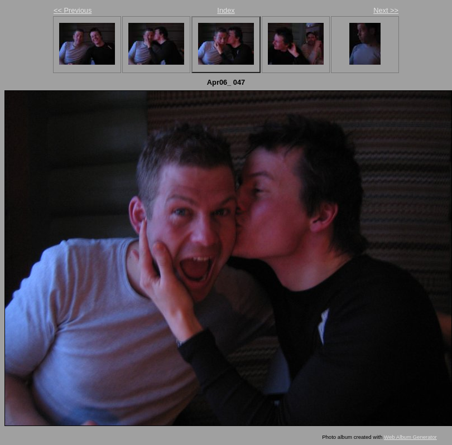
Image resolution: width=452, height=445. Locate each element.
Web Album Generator (410, 437)
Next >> (385, 10)
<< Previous (73, 10)
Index (225, 10)
